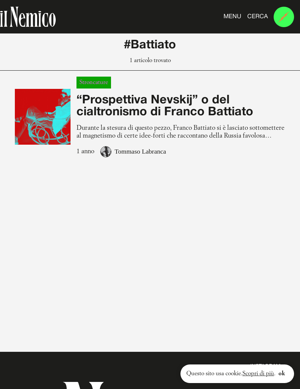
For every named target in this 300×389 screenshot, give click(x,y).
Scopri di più (258, 374)
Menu (232, 16)
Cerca (257, 16)
